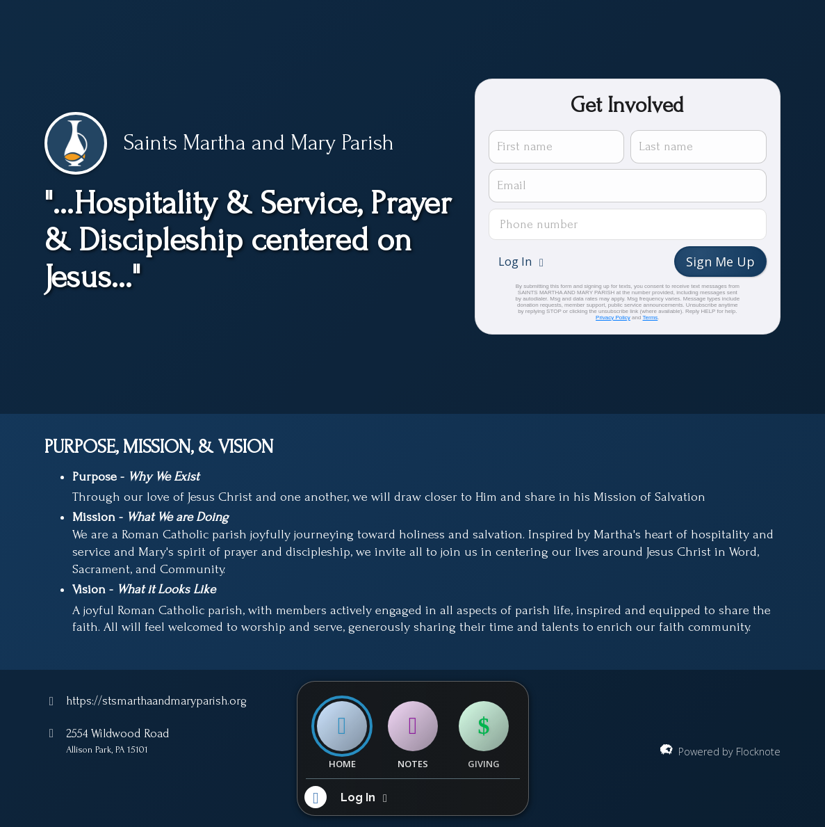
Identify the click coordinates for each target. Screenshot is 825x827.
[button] (523, 261)
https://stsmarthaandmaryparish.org (156, 700)
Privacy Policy (613, 317)
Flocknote (758, 751)
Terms (650, 317)
